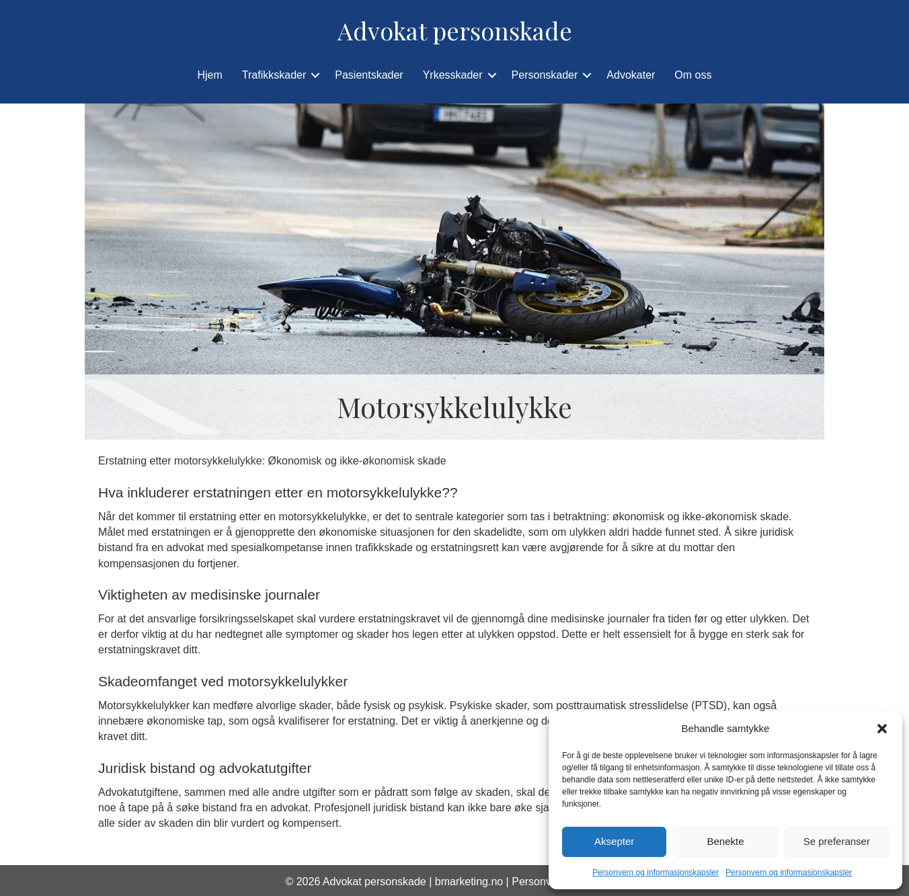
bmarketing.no (469, 881)
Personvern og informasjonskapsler (655, 872)
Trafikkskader (274, 75)
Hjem (210, 75)
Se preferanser (836, 841)
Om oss (692, 75)
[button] (882, 728)
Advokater (630, 75)
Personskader (545, 75)
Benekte (725, 841)
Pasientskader (369, 75)
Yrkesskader (453, 75)
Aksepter (614, 841)
